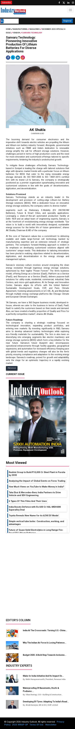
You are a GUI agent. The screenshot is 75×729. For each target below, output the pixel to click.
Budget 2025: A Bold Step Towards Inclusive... (44, 655)
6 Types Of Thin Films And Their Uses (28, 501)
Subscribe (6, 2)
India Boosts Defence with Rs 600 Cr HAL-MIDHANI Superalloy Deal (35, 508)
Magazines (35, 29)
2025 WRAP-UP (20, 724)
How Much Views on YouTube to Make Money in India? (36, 486)
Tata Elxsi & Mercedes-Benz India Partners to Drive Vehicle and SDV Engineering (35, 494)
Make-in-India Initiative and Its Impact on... (43, 676)
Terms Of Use (36, 724)
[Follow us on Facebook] (59, 2)
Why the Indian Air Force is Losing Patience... (44, 643)
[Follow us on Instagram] (73, 2)
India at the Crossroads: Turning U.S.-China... (45, 630)
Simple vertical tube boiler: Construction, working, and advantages (36, 522)
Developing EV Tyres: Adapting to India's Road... (46, 701)
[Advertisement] (37, 554)
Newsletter (50, 724)
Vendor (16, 33)
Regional (67, 20)
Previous (12, 368)
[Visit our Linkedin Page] (68, 2)
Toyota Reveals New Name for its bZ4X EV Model (33, 515)
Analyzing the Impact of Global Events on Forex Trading (37, 481)
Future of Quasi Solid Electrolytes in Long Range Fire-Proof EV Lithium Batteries (36, 531)
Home (9, 29)
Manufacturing (20, 29)
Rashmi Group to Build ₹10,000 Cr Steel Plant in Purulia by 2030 (37, 473)
